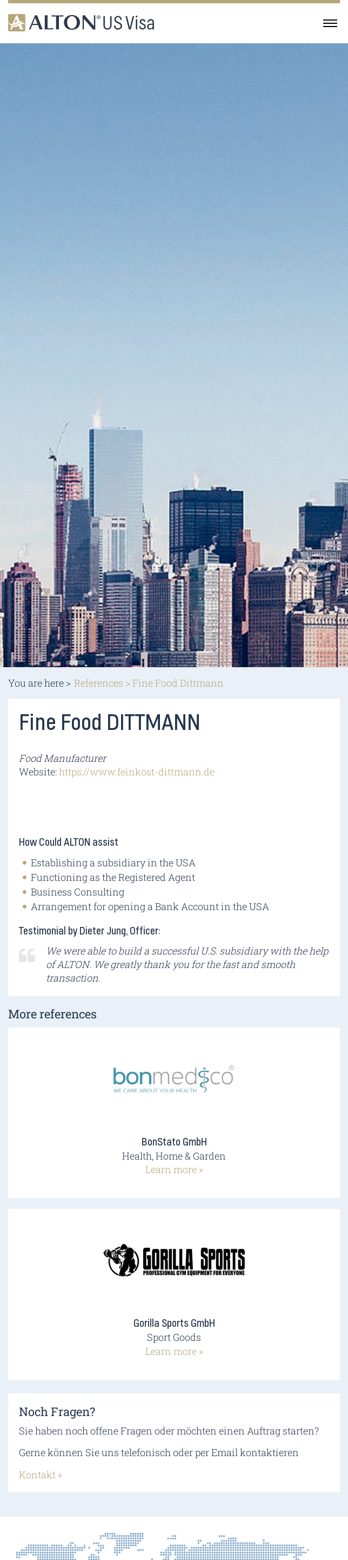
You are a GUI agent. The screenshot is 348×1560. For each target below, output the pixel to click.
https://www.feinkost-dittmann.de (137, 771)
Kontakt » (40, 1474)
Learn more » (174, 1169)
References (98, 682)
